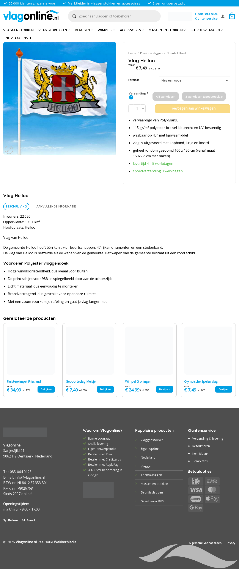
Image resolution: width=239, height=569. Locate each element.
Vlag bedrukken (54, 30)
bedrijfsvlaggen (206, 30)
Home (132, 53)
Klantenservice (206, 18)
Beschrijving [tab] (16, 206)
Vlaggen (84, 30)
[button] (223, 16)
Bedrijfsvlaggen (152, 492)
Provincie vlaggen (151, 53)
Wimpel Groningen (138, 382)
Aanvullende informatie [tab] (56, 206)
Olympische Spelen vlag (201, 382)
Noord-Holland (176, 53)
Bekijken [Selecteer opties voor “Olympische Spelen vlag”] (224, 389)
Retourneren (201, 446)
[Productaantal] (137, 108)
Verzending (138, 93)
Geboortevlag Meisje (81, 382)
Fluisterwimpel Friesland (24, 382)
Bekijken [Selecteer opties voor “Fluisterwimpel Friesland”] (46, 389)
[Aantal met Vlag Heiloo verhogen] (143, 108)
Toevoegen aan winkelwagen (192, 108)
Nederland (148, 457)
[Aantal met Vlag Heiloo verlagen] (131, 108)
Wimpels (106, 30)
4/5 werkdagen (165, 97)
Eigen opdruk (150, 448)
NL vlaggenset (19, 38)
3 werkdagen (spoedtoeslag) (204, 97)
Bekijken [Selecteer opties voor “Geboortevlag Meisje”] (105, 389)
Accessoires (132, 30)
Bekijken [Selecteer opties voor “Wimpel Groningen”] (164, 389)
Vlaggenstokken (18, 30)
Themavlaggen (151, 475)
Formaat (133, 80)
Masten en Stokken (167, 30)
